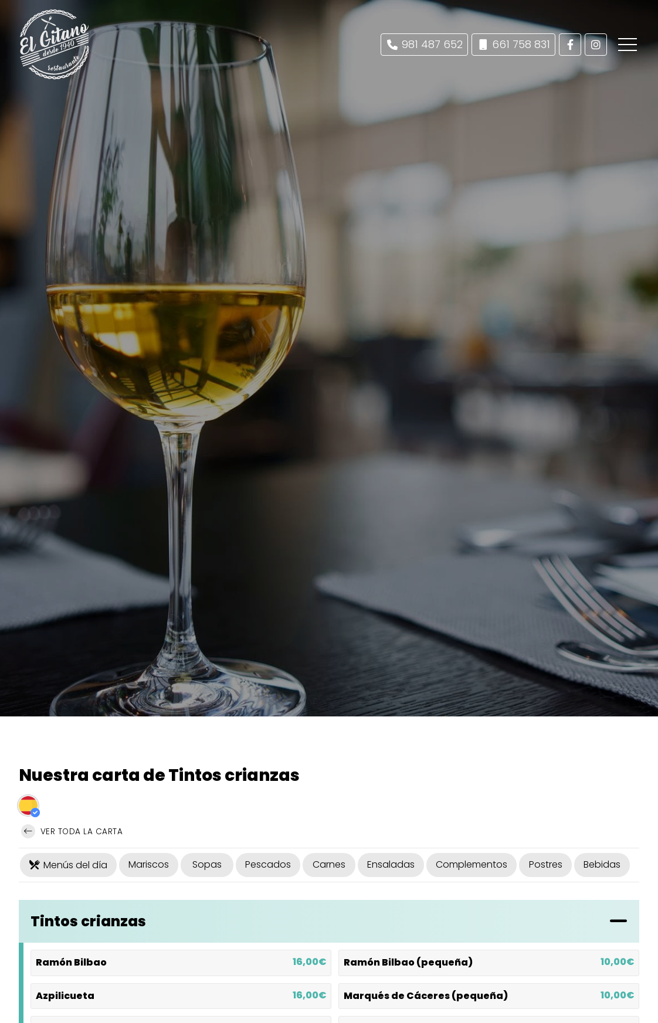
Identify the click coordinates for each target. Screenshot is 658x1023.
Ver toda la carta (72, 831)
